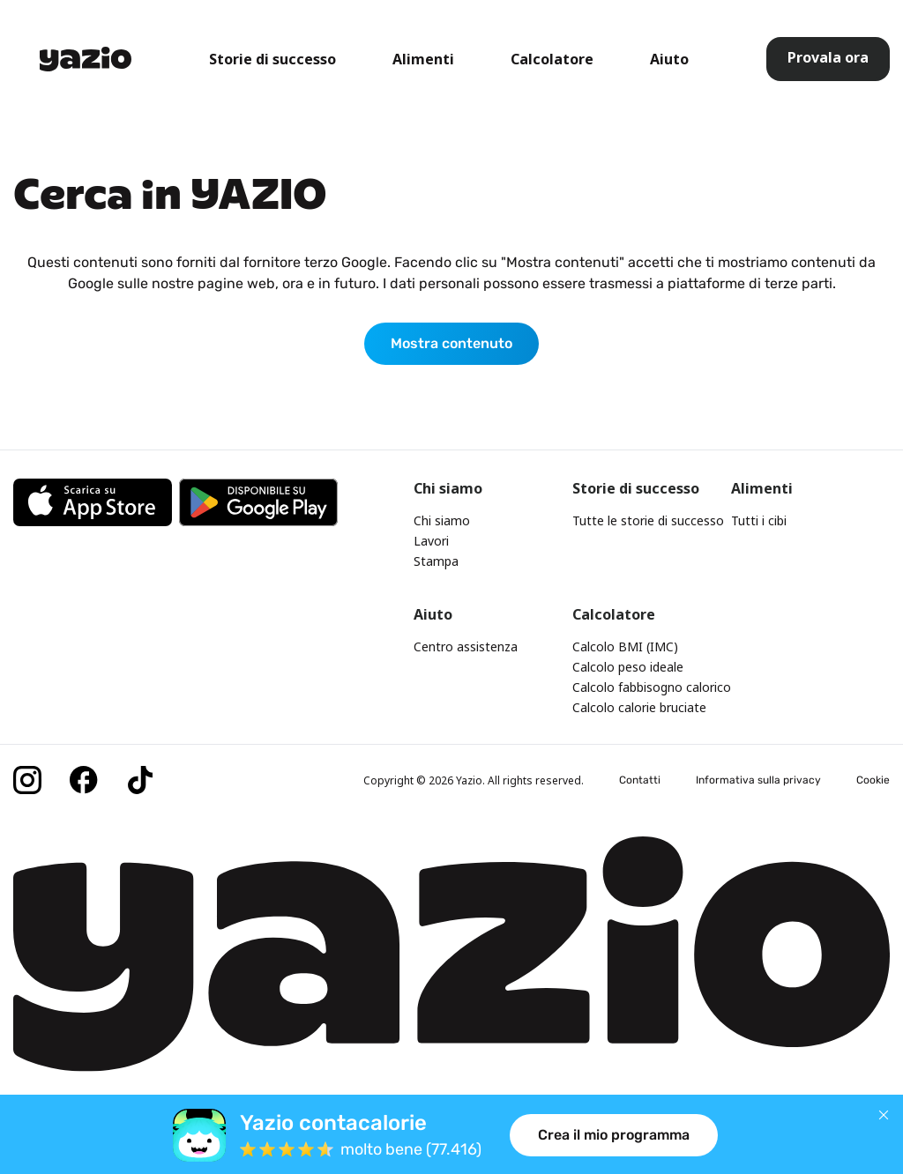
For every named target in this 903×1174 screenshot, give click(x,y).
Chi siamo (442, 520)
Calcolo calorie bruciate (639, 707)
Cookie (873, 780)
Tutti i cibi (759, 520)
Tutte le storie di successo (648, 520)
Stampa (436, 561)
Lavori (431, 540)
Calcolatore (552, 59)
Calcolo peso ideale (627, 666)
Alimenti (423, 59)
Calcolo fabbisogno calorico (651, 687)
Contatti (639, 780)
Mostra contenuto (451, 343)
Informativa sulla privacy (758, 780)
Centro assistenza (466, 646)
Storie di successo (272, 59)
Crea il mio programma (614, 1134)
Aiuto (669, 59)
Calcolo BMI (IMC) (625, 646)
